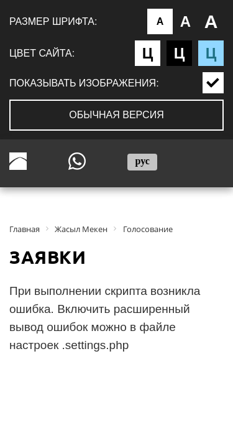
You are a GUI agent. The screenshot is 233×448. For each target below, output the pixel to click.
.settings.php (95, 345)
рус (142, 161)
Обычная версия (116, 115)
